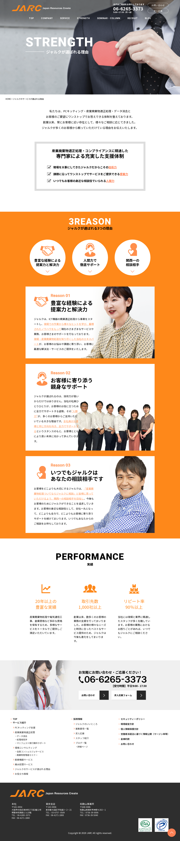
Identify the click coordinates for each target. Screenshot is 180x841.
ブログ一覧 (81, 742)
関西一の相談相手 (132, 262)
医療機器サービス (24, 759)
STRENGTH (83, 18)
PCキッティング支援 (25, 727)
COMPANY (47, 18)
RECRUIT (133, 18)
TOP (31, 18)
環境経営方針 (127, 724)
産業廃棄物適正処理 (25, 732)
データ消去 (22, 736)
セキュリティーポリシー (133, 719)
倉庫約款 (125, 739)
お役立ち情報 (21, 773)
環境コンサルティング (26, 747)
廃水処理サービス (24, 764)
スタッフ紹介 (82, 738)
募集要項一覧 (82, 728)
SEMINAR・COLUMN (108, 18)
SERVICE (65, 18)
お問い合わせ (158, 5)
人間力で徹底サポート (90, 262)
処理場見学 (22, 739)
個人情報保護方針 (130, 729)
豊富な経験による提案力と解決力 (47, 262)
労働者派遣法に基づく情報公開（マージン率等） (145, 734)
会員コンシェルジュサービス (30, 751)
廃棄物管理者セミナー (27, 754)
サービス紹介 (19, 722)
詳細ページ (82, 746)
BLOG (148, 18)
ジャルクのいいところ (86, 724)
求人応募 (158, 10)
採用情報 (77, 719)
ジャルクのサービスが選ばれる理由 (32, 769)
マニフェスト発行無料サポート (31, 743)
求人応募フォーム (123, 695)
